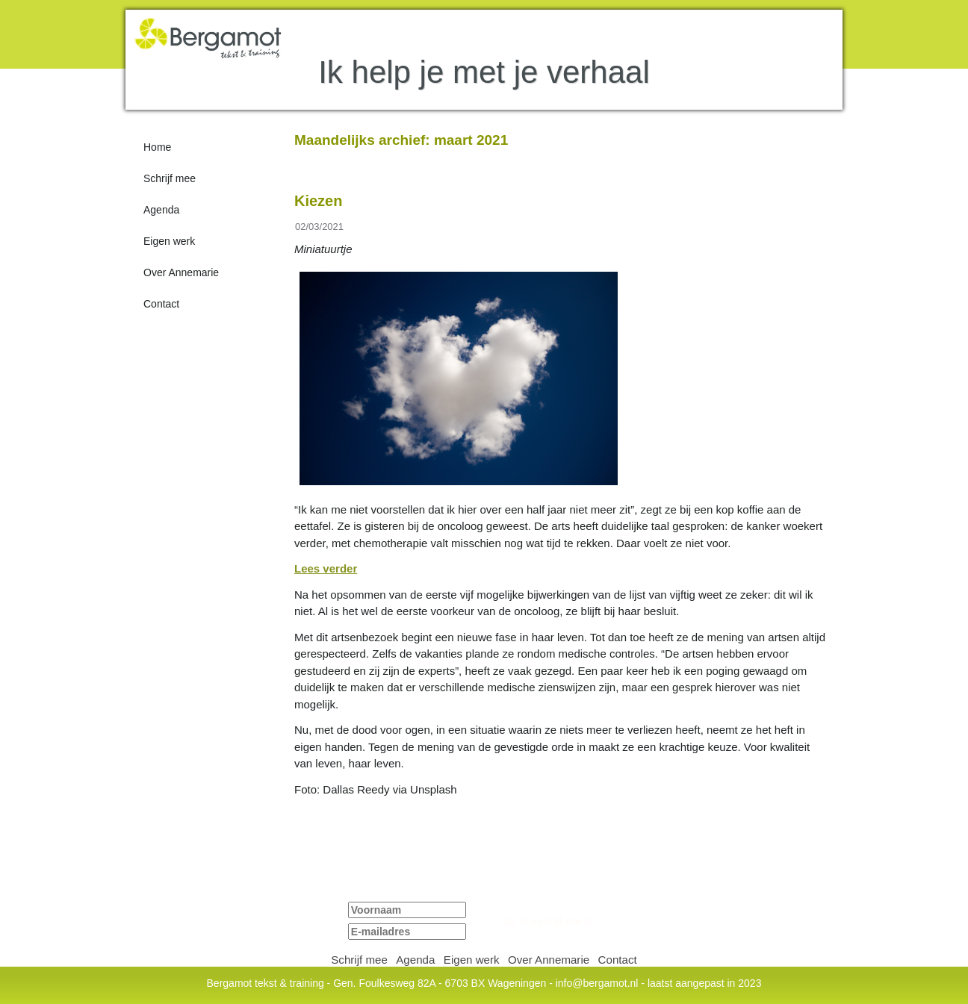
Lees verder (325, 569)
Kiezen (318, 201)
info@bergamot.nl (597, 983)
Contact (161, 304)
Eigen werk (169, 241)
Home (157, 147)
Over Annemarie (181, 272)
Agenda (161, 210)
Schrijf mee (169, 178)
